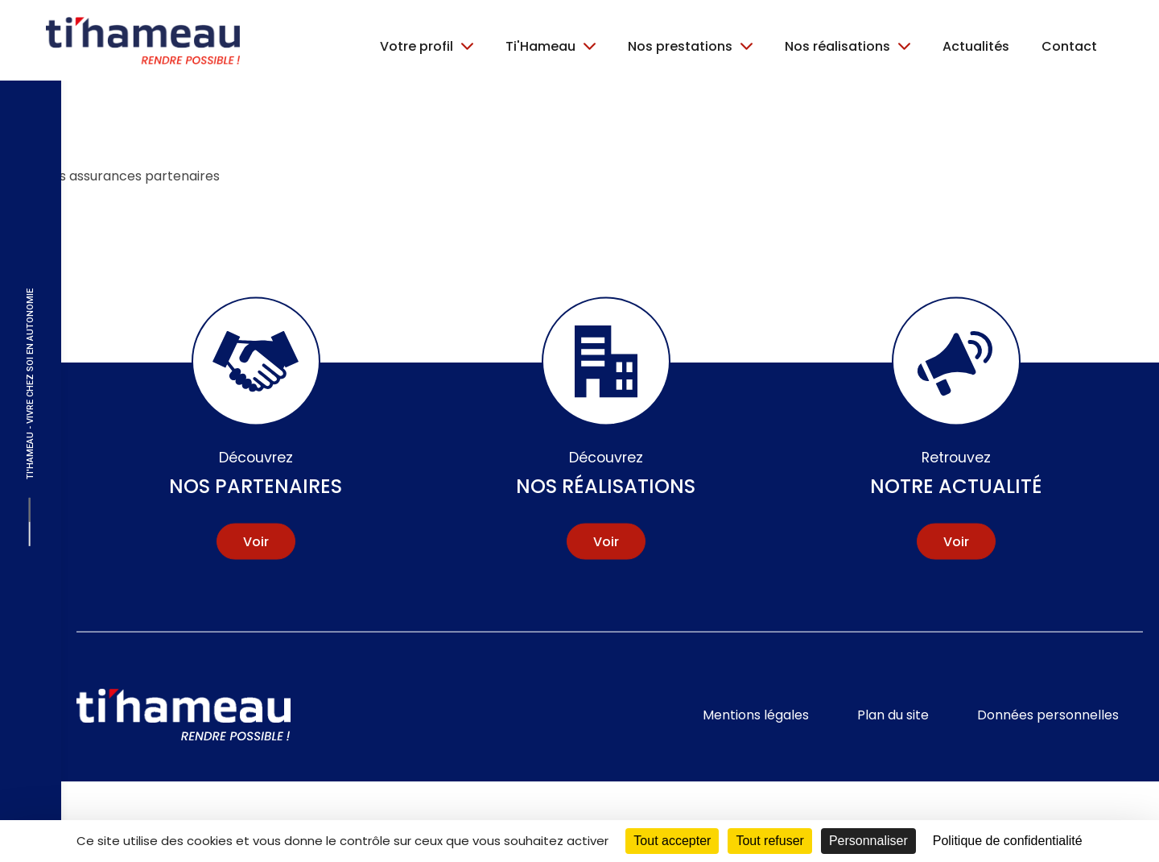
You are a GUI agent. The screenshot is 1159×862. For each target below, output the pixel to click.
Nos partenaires (255, 472)
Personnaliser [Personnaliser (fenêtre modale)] (868, 840)
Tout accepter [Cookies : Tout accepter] (672, 840)
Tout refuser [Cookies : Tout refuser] (769, 840)
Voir (256, 541)
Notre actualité (956, 472)
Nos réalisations (605, 472)
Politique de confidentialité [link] (1008, 840)
